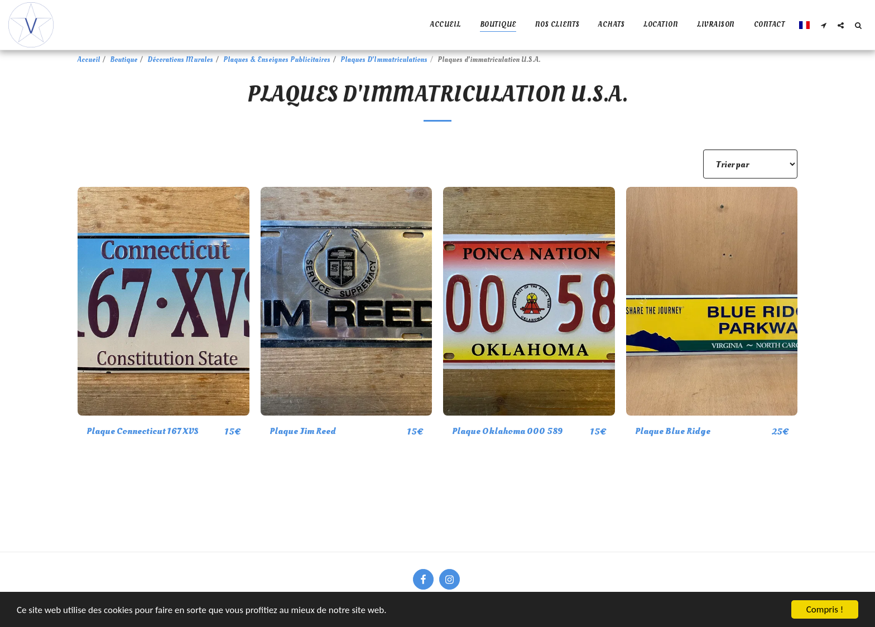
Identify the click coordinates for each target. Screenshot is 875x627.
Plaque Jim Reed (303, 431)
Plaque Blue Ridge (672, 431)
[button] (823, 25)
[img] (163, 301)
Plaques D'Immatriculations (383, 60)
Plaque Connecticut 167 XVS (142, 431)
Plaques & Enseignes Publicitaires (276, 60)
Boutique (123, 60)
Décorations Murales (180, 60)
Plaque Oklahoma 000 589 (507, 431)
